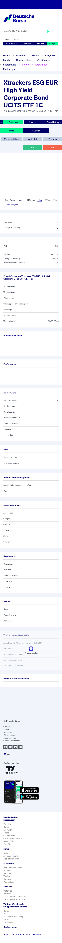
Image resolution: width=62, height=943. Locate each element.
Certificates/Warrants (13, 838)
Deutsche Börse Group (13, 916)
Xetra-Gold (8, 922)
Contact (7, 39)
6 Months (31, 200)
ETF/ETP (50, 55)
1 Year (39, 200)
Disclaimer (7, 732)
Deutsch (16, 39)
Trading (6, 876)
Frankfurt (36, 130)
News (25, 64)
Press (5, 913)
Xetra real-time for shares (14, 896)
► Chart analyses (10, 205)
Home (6, 55)
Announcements (10, 856)
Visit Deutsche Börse (12, 867)
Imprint (6, 729)
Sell (52, 147)
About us (7, 870)
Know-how (41, 64)
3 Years (48, 200)
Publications (8, 882)
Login (51, 43)
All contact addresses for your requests (22, 934)
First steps (9, 69)
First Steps (8, 844)
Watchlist (27, 43)
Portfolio (40, 43)
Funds (6, 60)
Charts (32, 122)
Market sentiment (11, 858)
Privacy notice (9, 735)
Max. (55, 200)
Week (12, 200)
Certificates (43, 60)
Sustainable (9, 64)
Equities (20, 55)
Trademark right (9, 738)
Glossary (7, 879)
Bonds (35, 55)
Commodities (23, 60)
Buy (32, 147)
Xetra (11, 130)
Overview (13, 122)
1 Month (20, 200)
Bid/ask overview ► (13, 335)
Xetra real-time (12, 43)
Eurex (6, 919)
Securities (7, 873)
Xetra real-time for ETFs (14, 899)
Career (6, 911)
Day (6, 200)
